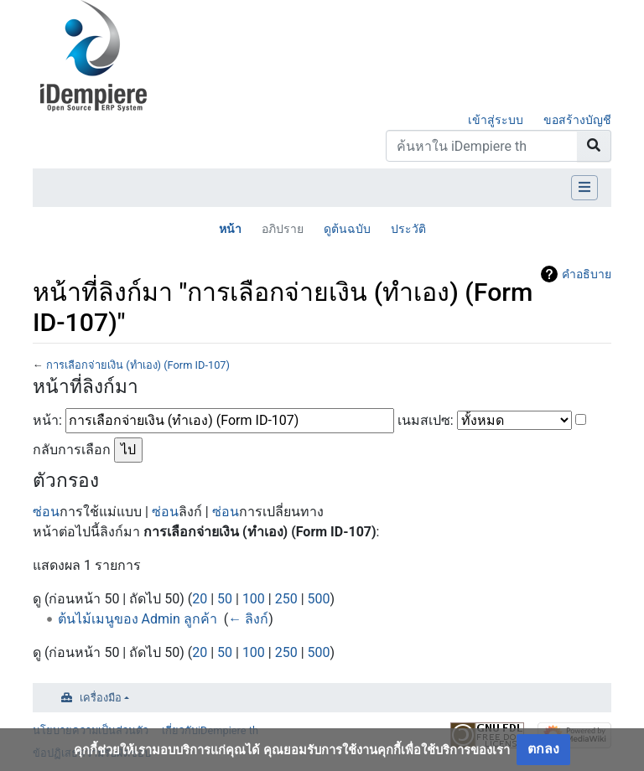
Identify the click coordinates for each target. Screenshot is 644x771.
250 (286, 599)
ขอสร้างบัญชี (577, 120)
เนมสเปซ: (425, 420)
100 (253, 599)
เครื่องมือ (101, 697)
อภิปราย (283, 228)
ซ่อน (46, 512)
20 (199, 599)
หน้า (230, 228)
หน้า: (47, 420)
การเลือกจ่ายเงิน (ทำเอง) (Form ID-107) (138, 365)
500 (319, 599)
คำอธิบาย (586, 274)
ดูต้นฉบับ (347, 228)
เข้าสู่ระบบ (495, 120)
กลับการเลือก (72, 450)
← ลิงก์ (248, 619)
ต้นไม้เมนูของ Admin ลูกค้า (137, 619)
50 (224, 599)
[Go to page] (594, 146)
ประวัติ (408, 228)
